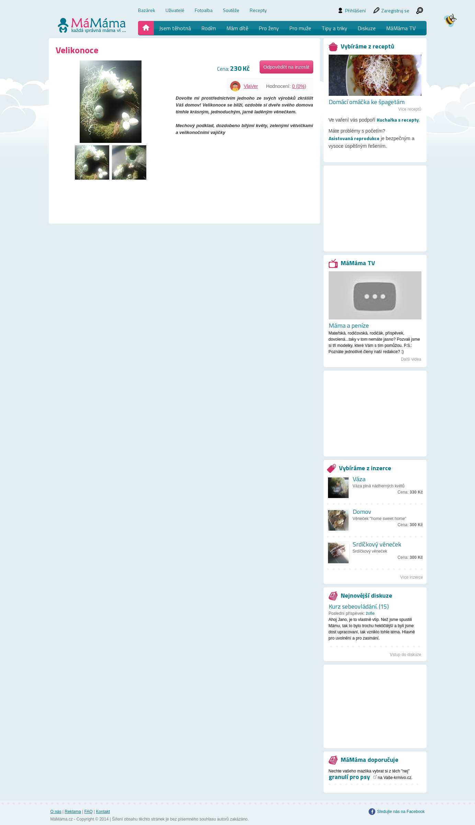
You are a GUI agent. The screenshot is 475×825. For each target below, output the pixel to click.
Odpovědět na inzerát (286, 67)
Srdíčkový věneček (377, 544)
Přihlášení (355, 11)
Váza (359, 479)
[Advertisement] (375, 215)
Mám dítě (237, 28)
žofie (370, 613)
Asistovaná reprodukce (354, 138)
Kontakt (103, 811)
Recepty (258, 10)
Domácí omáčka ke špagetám (367, 102)
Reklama (73, 811)
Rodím (208, 28)
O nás (55, 811)
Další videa (411, 359)
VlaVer (251, 86)
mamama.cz (92, 25)
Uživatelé (175, 10)
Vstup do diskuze (405, 654)
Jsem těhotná (175, 28)
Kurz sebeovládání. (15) (359, 606)
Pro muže (300, 28)
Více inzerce (411, 577)
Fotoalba (204, 10)
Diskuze (367, 28)
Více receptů (409, 109)
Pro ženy (269, 28)
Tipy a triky (334, 28)
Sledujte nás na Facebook (401, 811)
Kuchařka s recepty (398, 120)
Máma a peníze (349, 325)
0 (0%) (299, 86)
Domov (362, 511)
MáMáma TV (401, 28)
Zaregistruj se (395, 11)
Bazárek (146, 10)
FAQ (88, 811)
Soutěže (231, 10)
